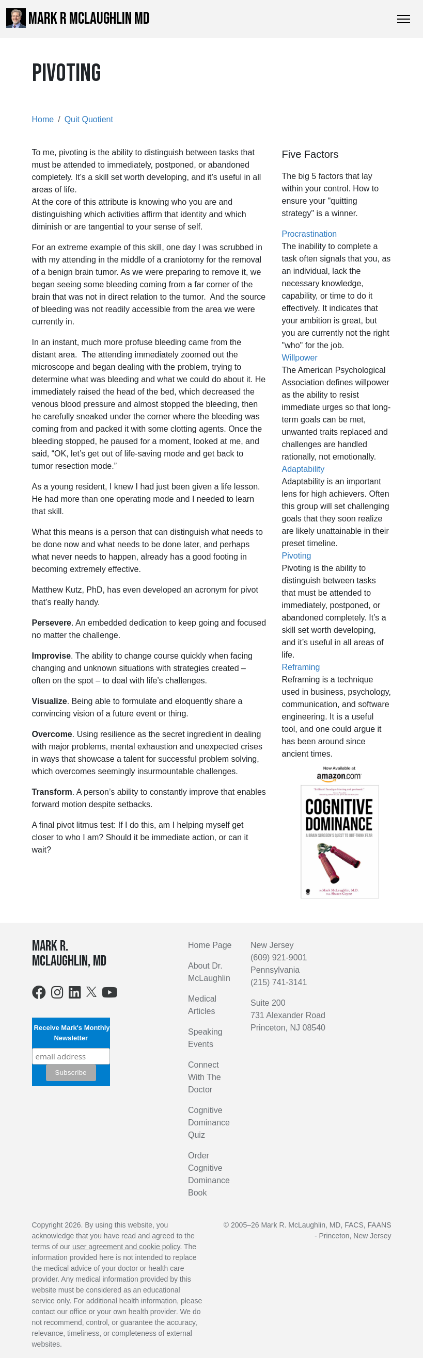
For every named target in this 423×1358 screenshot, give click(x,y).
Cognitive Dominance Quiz (209, 1122)
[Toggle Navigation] (403, 19)
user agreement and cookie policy (126, 1246)
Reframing (301, 667)
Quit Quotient (89, 119)
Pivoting (296, 555)
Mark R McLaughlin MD (78, 18)
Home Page (210, 945)
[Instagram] (57, 994)
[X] (91, 991)
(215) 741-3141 (278, 982)
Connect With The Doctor (204, 1077)
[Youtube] (109, 994)
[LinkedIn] (75, 994)
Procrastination (309, 234)
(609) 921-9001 (278, 957)
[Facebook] (39, 994)
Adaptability (303, 469)
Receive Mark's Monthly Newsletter (70, 1033)
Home (43, 119)
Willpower (300, 357)
